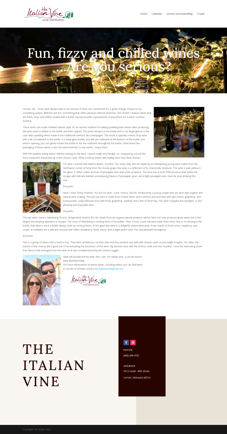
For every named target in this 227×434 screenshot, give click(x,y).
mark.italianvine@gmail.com (108, 268)
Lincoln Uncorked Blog (180, 14)
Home (143, 14)
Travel (200, 14)
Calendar (157, 14)
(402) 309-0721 (131, 355)
